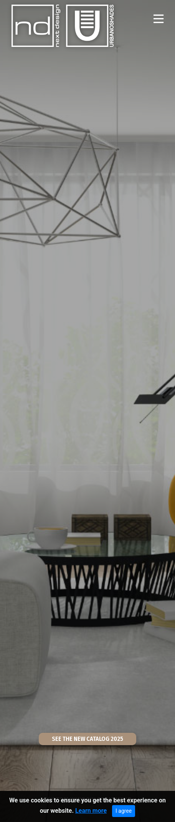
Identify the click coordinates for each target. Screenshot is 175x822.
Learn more (91, 811)
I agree (124, 811)
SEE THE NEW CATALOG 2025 (87, 738)
